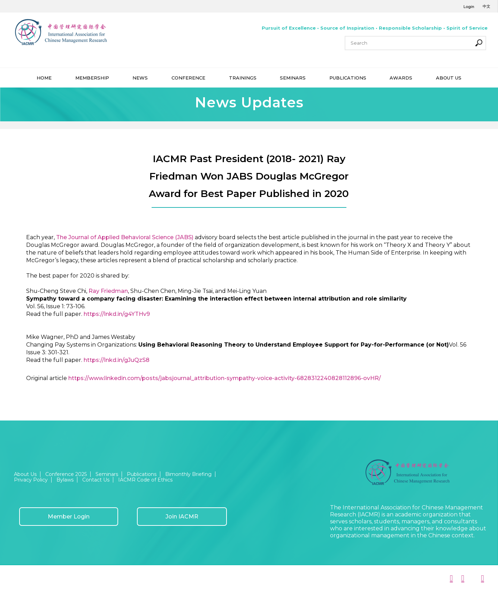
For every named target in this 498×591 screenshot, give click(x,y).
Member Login (69, 516)
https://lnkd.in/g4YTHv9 (117, 314)
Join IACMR (182, 516)
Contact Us (95, 480)
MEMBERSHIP (92, 78)
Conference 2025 (66, 474)
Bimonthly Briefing (188, 474)
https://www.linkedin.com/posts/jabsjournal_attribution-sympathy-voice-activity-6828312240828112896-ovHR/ (224, 378)
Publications (141, 474)
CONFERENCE (188, 78)
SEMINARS (293, 78)
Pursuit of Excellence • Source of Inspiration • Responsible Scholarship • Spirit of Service (375, 28)
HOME (44, 78)
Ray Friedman (108, 291)
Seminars (106, 474)
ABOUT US (448, 78)
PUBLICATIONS (347, 78)
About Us (25, 474)
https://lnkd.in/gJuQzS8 (117, 360)
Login (468, 6)
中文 (486, 6)
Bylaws (65, 480)
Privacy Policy (31, 480)
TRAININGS (242, 78)
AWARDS (401, 78)
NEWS (140, 78)
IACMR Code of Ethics (145, 480)
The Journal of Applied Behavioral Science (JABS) (124, 237)
